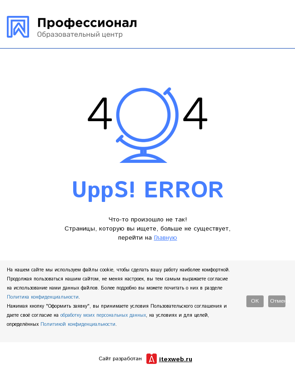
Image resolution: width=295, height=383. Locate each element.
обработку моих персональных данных (103, 315)
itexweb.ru (175, 359)
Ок (255, 301)
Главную (165, 237)
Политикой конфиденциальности (77, 324)
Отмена (277, 301)
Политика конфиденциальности (43, 297)
